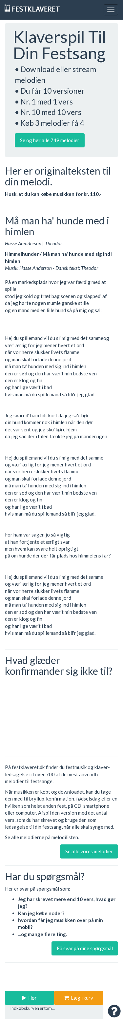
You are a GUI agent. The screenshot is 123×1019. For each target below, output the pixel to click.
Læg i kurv (78, 998)
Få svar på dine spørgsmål (85, 948)
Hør (29, 998)
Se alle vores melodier (89, 851)
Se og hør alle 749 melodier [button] (49, 140)
